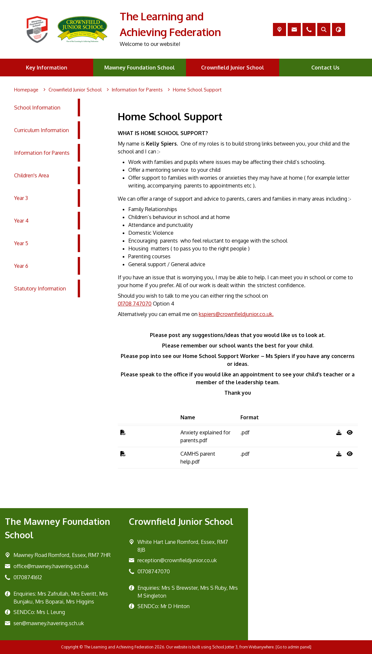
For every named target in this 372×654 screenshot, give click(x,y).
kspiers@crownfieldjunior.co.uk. (236, 314)
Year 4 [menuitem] (21, 220)
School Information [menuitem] (37, 107)
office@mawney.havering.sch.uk (51, 566)
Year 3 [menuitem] (21, 198)
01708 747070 (135, 303)
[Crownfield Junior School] (75, 89)
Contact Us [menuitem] (325, 67)
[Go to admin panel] (293, 646)
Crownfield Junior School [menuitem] (232, 67)
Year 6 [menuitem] (21, 266)
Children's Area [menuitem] (31, 175)
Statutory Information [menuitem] (40, 288)
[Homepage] (26, 89)
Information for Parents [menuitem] (42, 152)
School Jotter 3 (225, 646)
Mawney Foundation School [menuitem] (139, 67)
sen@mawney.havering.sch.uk (48, 623)
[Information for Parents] (137, 89)
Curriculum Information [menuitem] (41, 130)
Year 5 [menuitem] (21, 243)
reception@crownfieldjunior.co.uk (177, 560)
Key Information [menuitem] (46, 67)
